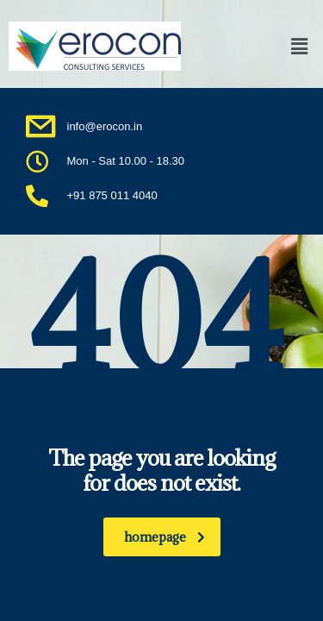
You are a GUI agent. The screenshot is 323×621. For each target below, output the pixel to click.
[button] (275, 45)
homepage (164, 537)
